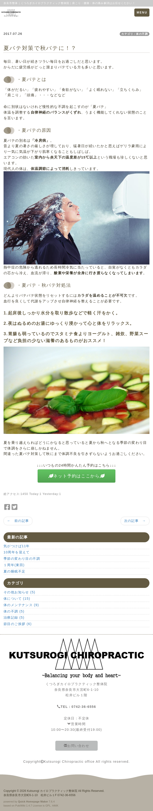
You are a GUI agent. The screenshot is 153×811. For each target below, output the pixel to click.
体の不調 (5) (14, 611)
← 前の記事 (18, 521)
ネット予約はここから (76, 476)
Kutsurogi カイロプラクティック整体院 (52, 791)
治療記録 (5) (14, 617)
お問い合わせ (76, 746)
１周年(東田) (14, 565)
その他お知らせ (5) (19, 592)
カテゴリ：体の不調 (134, 33)
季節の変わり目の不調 (22, 558)
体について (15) (17, 598)
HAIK (55, 805)
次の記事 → (135, 521)
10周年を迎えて (17, 552)
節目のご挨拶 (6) (18, 624)
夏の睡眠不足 (14, 571)
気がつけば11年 (17, 546)
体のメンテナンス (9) (21, 605)
